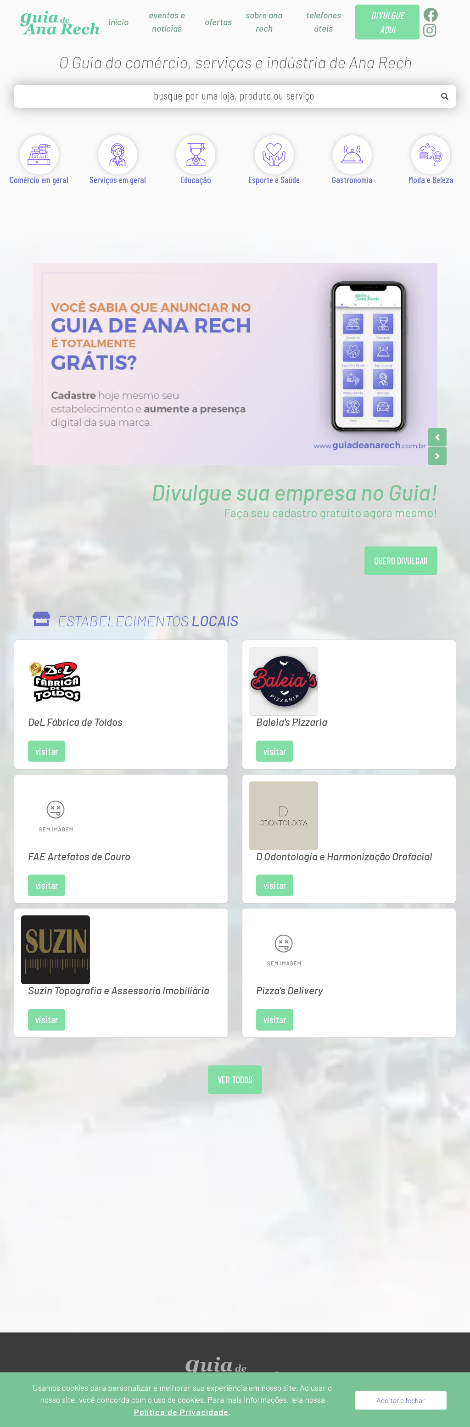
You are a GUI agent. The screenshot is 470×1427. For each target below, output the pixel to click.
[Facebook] (430, 17)
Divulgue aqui (199, 1281)
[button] (437, 437)
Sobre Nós (140, 1281)
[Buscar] (444, 96)
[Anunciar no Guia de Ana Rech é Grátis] (235, 364)
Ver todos (235, 943)
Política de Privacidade (281, 1281)
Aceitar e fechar (400, 1399)
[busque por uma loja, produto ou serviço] (235, 96)
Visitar (115, 695)
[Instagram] (429, 32)
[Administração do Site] (343, 1281)
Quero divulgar (399, 562)
